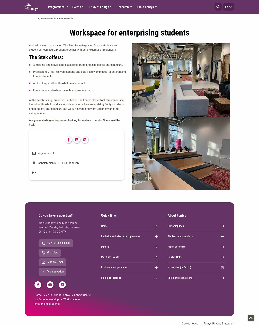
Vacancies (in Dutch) (196, 268)
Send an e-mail (52, 262)
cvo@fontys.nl (45, 153)
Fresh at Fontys (196, 247)
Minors (129, 247)
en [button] (229, 7)
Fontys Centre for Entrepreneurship (57, 18)
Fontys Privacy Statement (218, 323)
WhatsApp (49, 253)
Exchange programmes (129, 268)
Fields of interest (129, 278)
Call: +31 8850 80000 (55, 243)
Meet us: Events (129, 257)
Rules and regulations (196, 278)
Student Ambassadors (196, 236)
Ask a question (52, 272)
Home (129, 226)
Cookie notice (190, 323)
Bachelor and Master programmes (129, 236)
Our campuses (196, 226)
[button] (218, 7)
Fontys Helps (196, 257)
